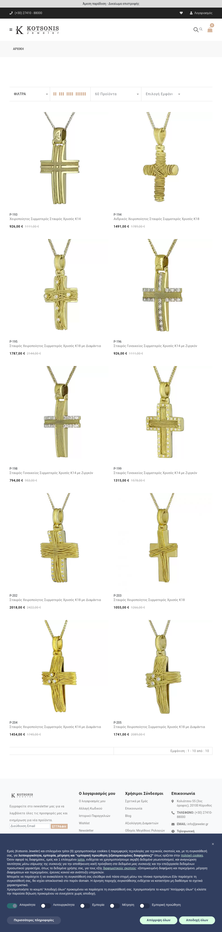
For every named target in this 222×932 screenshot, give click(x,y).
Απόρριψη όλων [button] (158, 920)
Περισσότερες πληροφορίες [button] (34, 920)
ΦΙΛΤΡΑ (20, 94)
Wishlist (84, 823)
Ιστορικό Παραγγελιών (94, 816)
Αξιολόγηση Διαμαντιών (141, 823)
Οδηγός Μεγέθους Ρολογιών (145, 830)
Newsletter (86, 830)
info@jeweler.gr (197, 824)
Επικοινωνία (133, 808)
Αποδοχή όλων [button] (197, 920)
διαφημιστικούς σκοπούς (119, 868)
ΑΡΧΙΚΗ (18, 49)
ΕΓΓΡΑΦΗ (59, 826)
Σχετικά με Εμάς (136, 801)
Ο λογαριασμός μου (92, 801)
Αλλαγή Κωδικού (90, 808)
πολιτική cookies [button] (192, 855)
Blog (128, 816)
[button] (212, 843)
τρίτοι (81, 859)
